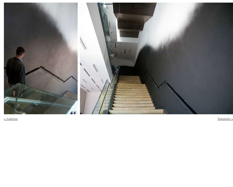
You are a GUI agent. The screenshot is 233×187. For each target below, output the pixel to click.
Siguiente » (225, 119)
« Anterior (11, 119)
